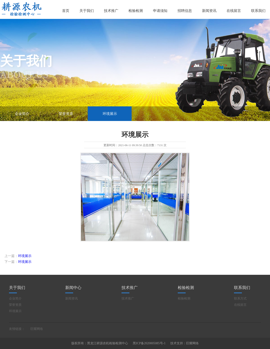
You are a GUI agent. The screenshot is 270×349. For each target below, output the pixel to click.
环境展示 (110, 114)
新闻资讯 (209, 11)
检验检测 (135, 11)
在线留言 (234, 11)
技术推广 (111, 11)
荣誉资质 (66, 114)
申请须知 (160, 11)
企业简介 (22, 114)
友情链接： (17, 329)
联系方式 (240, 298)
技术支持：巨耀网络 (184, 343)
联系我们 (258, 11)
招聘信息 (185, 11)
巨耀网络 (36, 329)
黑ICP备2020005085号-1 (149, 343)
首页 (65, 11)
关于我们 (86, 11)
